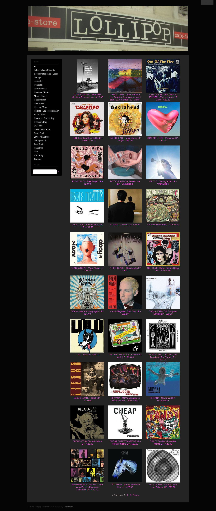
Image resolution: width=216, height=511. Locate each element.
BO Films (38, 126)
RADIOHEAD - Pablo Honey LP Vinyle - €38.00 (125, 139)
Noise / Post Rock (42, 129)
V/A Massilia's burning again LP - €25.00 (87, 312)
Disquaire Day (40, 122)
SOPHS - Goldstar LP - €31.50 (125, 224)
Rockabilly (38, 155)
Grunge (37, 159)
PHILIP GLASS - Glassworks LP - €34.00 (125, 269)
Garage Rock (40, 140)
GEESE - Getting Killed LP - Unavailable (163, 182)
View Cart (207, 2)
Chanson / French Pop (44, 118)
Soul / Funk (39, 133)
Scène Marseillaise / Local (46, 74)
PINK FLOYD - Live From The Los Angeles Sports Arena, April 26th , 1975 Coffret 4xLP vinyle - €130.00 (125, 98)
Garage (37, 77)
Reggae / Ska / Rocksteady (46, 111)
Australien (38, 81)
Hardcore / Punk (41, 92)
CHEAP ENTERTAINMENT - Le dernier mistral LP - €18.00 (125, 442)
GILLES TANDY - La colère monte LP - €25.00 (163, 442)
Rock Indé (38, 148)
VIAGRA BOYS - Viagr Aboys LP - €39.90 (87, 269)
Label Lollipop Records (44, 70)
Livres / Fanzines (41, 137)
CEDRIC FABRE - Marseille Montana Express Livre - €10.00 (87, 95)
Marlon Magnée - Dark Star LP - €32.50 (125, 312)
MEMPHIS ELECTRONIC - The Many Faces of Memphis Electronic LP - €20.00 (87, 487)
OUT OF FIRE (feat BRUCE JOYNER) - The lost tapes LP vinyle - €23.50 (163, 97)
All (35, 66)
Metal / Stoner (40, 96)
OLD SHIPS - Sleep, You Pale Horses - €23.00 (125, 485)
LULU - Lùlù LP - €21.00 (87, 354)
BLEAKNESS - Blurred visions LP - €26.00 (87, 442)
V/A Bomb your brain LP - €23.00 (163, 224)
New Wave (39, 103)
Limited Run (69, 507)
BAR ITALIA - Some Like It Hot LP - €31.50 (87, 225)
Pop (36, 152)
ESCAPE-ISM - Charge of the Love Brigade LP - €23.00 (163, 485)
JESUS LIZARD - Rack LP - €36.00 (87, 399)
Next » (136, 495)
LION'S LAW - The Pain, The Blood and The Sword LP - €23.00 (163, 357)
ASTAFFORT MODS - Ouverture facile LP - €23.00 (125, 355)
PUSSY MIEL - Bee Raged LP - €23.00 (87, 182)
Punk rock (38, 85)
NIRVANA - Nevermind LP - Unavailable (163, 399)
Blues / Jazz (39, 114)
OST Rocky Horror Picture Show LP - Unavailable (163, 269)
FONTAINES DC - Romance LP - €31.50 (163, 139)
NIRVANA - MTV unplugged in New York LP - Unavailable (125, 399)
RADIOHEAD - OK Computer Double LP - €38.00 (163, 312)
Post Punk (38, 144)
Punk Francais (40, 88)
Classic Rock (40, 100)
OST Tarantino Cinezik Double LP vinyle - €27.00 (87, 139)
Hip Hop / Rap (40, 107)
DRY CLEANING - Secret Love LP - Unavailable (125, 182)
